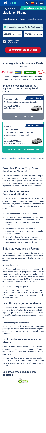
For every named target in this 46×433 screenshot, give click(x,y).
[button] (27, 3)
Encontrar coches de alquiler (23, 49)
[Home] (10, 3)
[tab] (13, 18)
